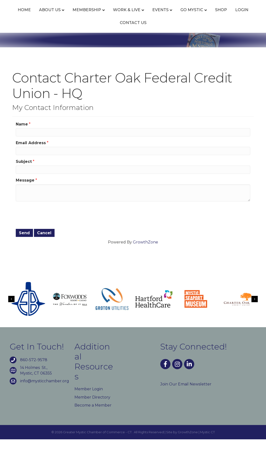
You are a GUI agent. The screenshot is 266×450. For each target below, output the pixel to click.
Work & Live (119, 15)
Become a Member (93, 416)
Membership (79, 15)
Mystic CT (207, 443)
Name (22, 135)
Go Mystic (240, 15)
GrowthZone (145, 252)
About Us (43, 15)
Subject (24, 172)
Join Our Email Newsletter (185, 394)
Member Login (88, 399)
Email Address (31, 153)
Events (153, 15)
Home (17, 15)
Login (125, 33)
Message (25, 191)
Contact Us (153, 33)
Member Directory (92, 408)
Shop (105, 33)
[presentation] (52, 225)
